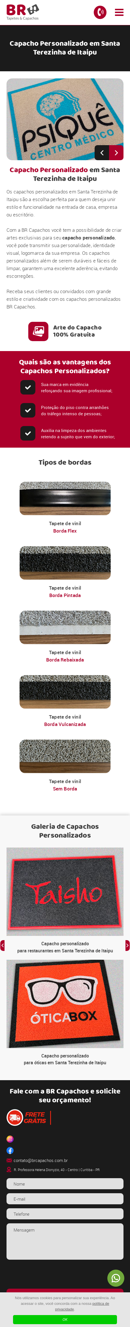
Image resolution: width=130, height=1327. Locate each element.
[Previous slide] (102, 152)
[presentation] (65, 1274)
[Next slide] (116, 152)
